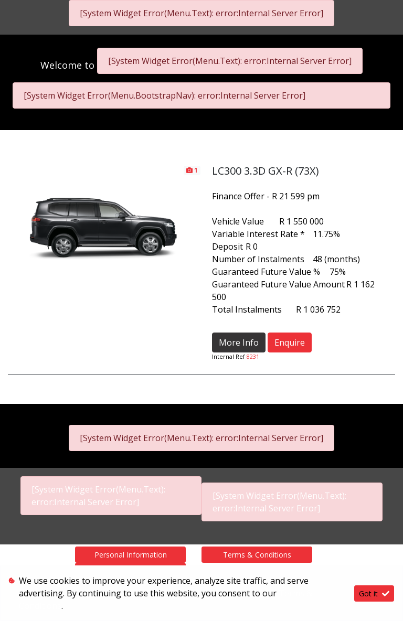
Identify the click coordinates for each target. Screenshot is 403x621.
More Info (239, 342)
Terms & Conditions (257, 555)
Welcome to (68, 65)
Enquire (289, 342)
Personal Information (130, 555)
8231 (253, 356)
